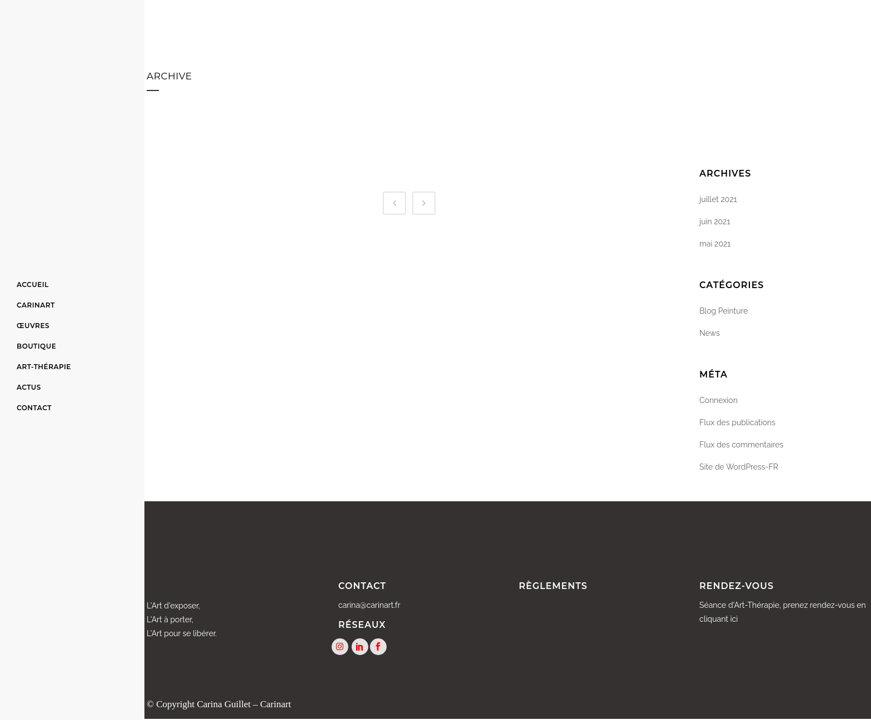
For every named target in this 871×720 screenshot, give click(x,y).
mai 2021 (714, 243)
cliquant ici (718, 619)
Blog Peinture (723, 310)
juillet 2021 (718, 199)
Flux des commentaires (741, 444)
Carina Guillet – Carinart (244, 704)
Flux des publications (737, 422)
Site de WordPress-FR (738, 466)
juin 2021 (714, 221)
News (709, 333)
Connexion (718, 400)
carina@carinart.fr (369, 605)
